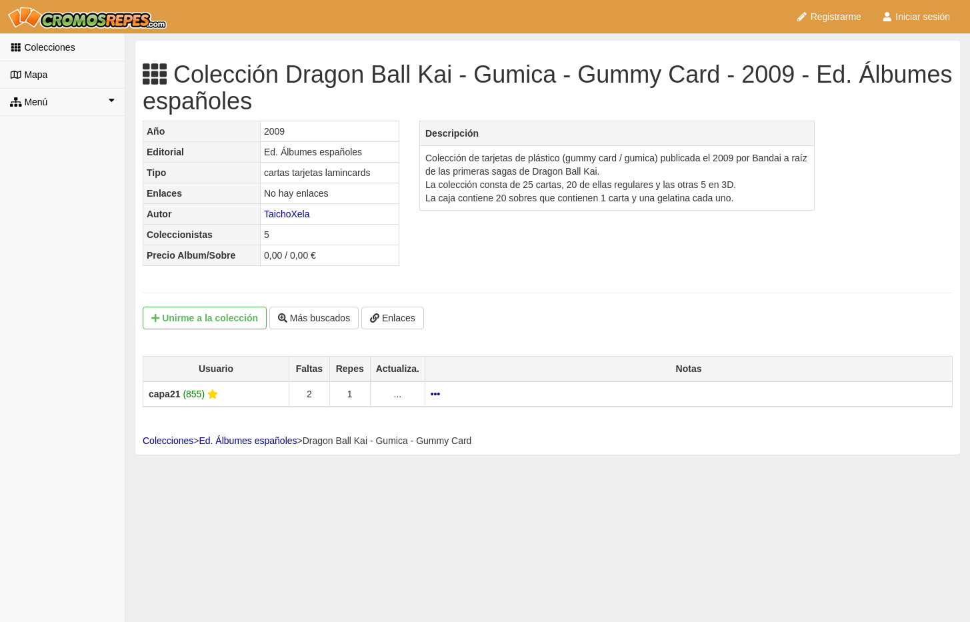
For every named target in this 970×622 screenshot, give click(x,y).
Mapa (28, 74)
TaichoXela (287, 214)
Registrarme (828, 16)
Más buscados (314, 318)
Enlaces (392, 318)
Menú (62, 101)
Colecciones (42, 47)
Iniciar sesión (915, 16)
